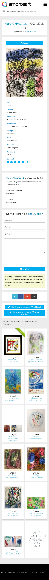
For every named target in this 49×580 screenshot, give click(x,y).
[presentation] (24, 260)
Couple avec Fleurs (13, 513)
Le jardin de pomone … (36, 360)
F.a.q (46, 572)
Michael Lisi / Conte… (36, 477)
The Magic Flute (13, 398)
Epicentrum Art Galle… (36, 362)
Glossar (41, 572)
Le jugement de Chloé (13, 552)
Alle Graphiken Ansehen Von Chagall (24, 307)
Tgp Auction (31, 31)
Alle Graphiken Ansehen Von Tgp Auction (24, 313)
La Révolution (12, 360)
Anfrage (24, 43)
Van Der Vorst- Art (13, 515)
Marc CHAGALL (16, 23)
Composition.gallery (36, 439)
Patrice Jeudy (12, 441)
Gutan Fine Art (13, 362)
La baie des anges (36, 398)
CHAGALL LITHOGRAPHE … (13, 437)
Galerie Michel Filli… (36, 400)
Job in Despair (13, 475)
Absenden (24, 269)
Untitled (36, 475)
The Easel (36, 436)
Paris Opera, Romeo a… (36, 513)
